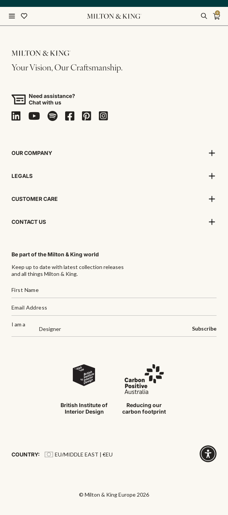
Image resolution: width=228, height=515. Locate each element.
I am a (18, 325)
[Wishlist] (24, 16)
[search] (204, 16)
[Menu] (12, 16)
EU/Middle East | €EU (78, 454)
